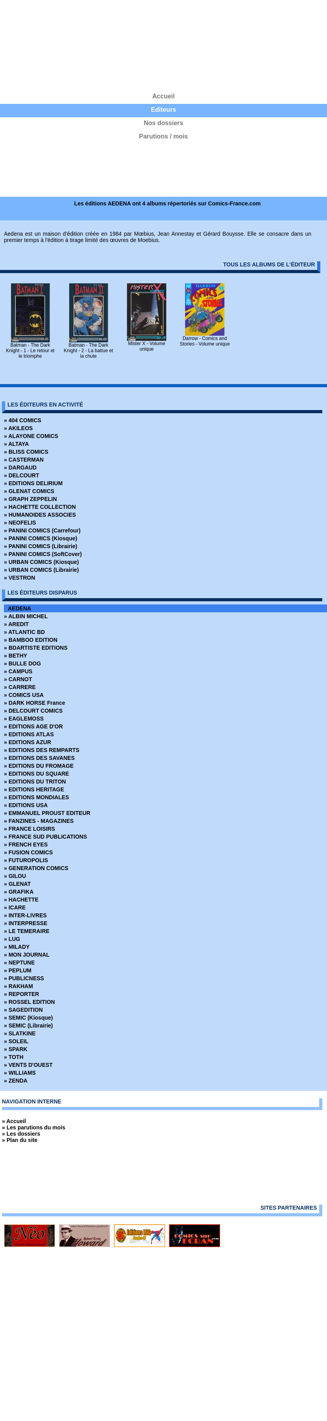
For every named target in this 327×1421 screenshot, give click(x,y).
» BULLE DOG (22, 663)
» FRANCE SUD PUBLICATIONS (45, 836)
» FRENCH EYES (26, 844)
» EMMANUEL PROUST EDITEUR (47, 813)
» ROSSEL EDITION (29, 1002)
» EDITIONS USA (26, 805)
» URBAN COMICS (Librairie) (41, 570)
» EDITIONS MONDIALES (36, 797)
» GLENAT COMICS (29, 491)
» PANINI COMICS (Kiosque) (40, 538)
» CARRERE (20, 687)
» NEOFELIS (20, 522)
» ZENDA (16, 1080)
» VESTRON (19, 578)
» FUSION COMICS (28, 852)
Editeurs (163, 109)
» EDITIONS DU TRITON (35, 781)
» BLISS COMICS (26, 452)
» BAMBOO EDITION (30, 640)
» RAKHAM (18, 986)
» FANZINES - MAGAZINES (38, 821)
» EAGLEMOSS (24, 718)
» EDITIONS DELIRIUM (33, 483)
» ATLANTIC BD (24, 632)
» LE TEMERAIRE (27, 931)
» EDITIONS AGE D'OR (33, 726)
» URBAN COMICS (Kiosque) (41, 562)
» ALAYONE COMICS (31, 436)
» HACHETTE (21, 899)
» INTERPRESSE (25, 923)
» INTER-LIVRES (25, 915)
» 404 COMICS (22, 420)
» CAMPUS (18, 671)
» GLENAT (17, 884)
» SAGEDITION (23, 1010)
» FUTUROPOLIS (26, 860)
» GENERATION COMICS (36, 868)
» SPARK (16, 1049)
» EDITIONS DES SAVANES (39, 758)
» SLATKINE (20, 1033)
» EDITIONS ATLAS (29, 734)
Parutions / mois (163, 136)
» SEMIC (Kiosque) (28, 1017)
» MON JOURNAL (27, 955)
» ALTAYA (16, 444)
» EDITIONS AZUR (27, 742)
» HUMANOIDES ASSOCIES (40, 515)
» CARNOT (18, 679)
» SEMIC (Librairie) (28, 1025)
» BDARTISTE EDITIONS (36, 648)
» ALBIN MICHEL (26, 616)
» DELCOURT (21, 475)
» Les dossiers (21, 1134)
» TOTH (14, 1057)
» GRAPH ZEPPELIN (30, 499)
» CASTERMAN (24, 459)
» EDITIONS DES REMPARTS (41, 750)
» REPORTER (21, 994)
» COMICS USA (24, 695)
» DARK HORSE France (34, 703)
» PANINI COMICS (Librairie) (40, 546)
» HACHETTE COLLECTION (40, 507)
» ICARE (15, 907)
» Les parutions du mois (33, 1127)
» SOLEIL (16, 1041)
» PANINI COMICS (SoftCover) (43, 554)
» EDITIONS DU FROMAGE (38, 766)
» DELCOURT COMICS (33, 711)
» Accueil (14, 1121)
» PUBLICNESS (24, 978)
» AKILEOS (18, 428)
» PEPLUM (17, 970)
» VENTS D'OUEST (28, 1065)
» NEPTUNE (19, 962)
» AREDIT (16, 624)
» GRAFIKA (18, 892)
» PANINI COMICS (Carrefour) (42, 530)
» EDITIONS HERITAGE (34, 789)
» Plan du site (19, 1140)
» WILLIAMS (20, 1073)
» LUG (12, 939)
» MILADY (16, 947)
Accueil (163, 96)
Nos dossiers (163, 123)
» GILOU (15, 876)
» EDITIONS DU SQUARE (36, 774)
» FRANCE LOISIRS (29, 829)
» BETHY (15, 655)
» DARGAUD (20, 467)
